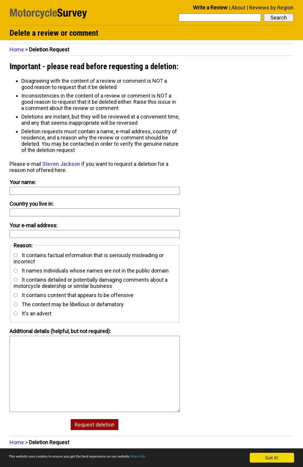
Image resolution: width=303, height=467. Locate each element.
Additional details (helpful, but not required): (60, 331)
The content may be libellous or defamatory (69, 304)
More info (182, 458)
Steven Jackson (61, 164)
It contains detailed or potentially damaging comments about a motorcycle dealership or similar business (90, 283)
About (238, 7)
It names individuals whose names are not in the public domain (91, 270)
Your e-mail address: (33, 225)
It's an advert (32, 313)
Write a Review (210, 7)
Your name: (22, 182)
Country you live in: (31, 204)
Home (16, 49)
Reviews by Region (271, 7)
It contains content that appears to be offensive (73, 295)
